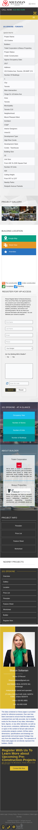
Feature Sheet (18, 541)
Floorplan (18, 526)
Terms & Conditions (23, 814)
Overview (6, 576)
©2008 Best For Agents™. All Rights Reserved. (19, 820)
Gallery (5, 582)
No (8, 357)
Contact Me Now (19, 768)
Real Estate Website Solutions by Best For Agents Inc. (19, 822)
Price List (18, 533)
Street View (10, 245)
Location (6, 587)
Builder (5, 615)
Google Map (10, 238)
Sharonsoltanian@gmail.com (19, 680)
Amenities (9, 251)
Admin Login (3, 814)
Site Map (19, 816)
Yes (13, 357)
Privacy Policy (13, 814)
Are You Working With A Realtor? (15, 354)
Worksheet (18, 549)
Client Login (33, 814)
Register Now (8, 620)
